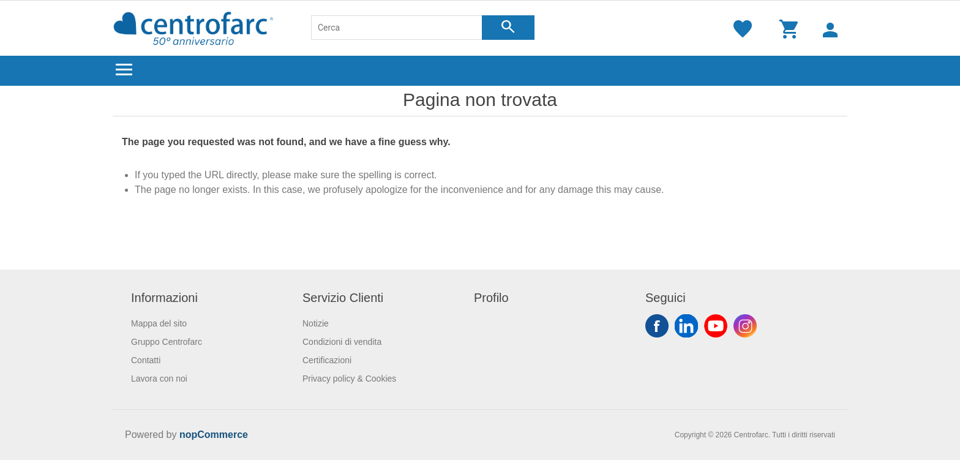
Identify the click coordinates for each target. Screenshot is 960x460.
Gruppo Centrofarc (166, 342)
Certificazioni (326, 360)
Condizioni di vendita (341, 342)
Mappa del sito (159, 323)
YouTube (715, 325)
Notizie (315, 323)
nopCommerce (213, 434)
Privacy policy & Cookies (349, 378)
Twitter (686, 325)
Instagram (745, 325)
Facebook (657, 325)
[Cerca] (396, 27)
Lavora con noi (159, 378)
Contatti (145, 360)
